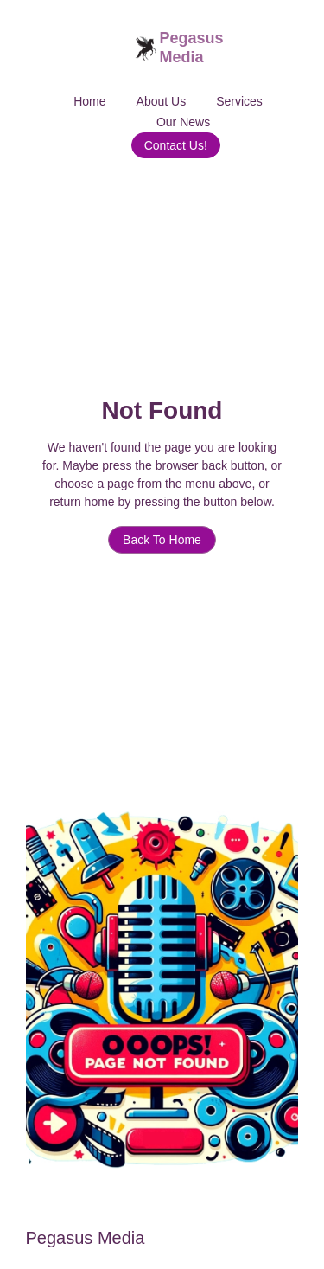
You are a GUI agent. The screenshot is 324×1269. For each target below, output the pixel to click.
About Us (162, 101)
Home (89, 101)
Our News (183, 122)
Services (239, 101)
